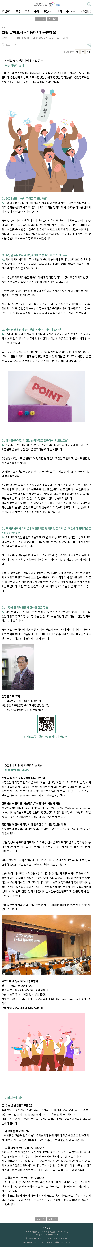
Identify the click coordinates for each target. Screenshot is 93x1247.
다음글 (39, 18)
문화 (36, 11)
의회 (59, 11)
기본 (88, 51)
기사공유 (89, 45)
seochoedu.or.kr (62, 904)
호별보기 (6, 11)
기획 (27, 11)
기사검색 (89, 4)
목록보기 (52, 18)
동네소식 (71, 11)
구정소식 (48, 11)
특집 (18, 11)
